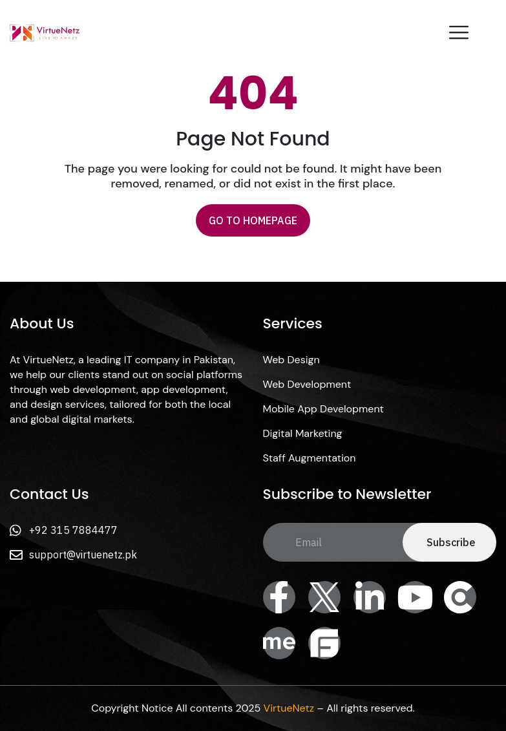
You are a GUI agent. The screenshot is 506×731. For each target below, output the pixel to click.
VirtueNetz (289, 708)
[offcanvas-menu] (458, 33)
